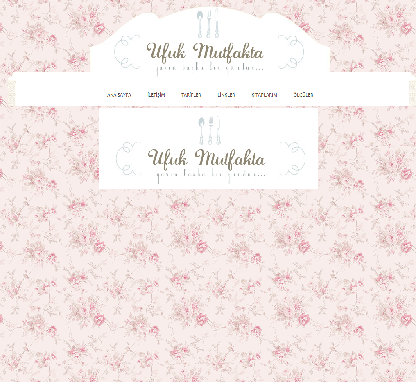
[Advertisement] (370, 238)
